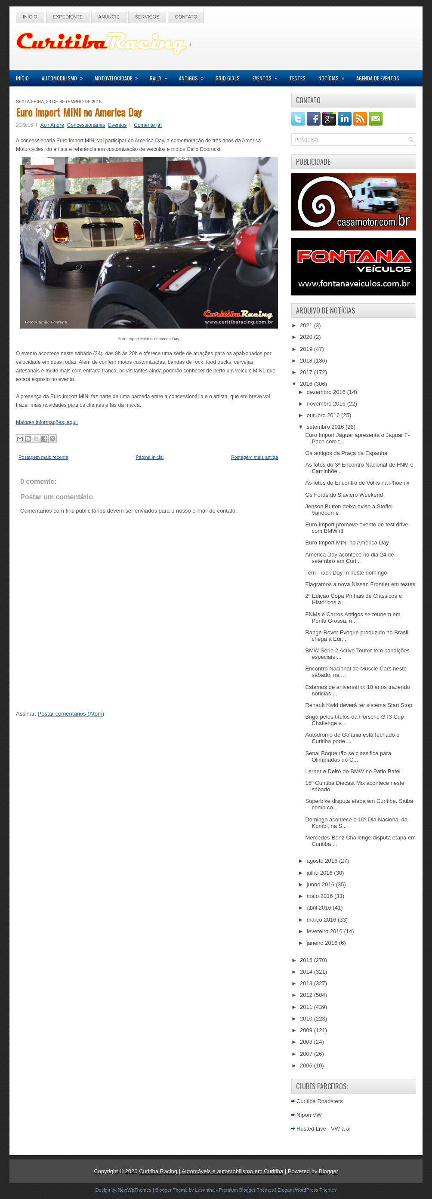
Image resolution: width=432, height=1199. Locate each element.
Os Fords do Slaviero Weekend (344, 495)
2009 (307, 1030)
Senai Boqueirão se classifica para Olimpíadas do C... (348, 756)
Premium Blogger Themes (246, 1190)
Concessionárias (86, 125)
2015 (307, 960)
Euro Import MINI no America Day (79, 112)
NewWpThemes (134, 1190)
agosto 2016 (323, 861)
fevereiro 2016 (325, 931)
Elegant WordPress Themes (307, 1190)
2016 (307, 384)
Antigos (194, 76)
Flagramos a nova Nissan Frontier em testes (360, 584)
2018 (307, 360)
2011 (307, 1007)
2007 (307, 1054)
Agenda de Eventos (377, 78)
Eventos (268, 76)
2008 (307, 1042)
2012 (307, 995)
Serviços (147, 16)
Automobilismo (65, 76)
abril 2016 (320, 907)
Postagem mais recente (43, 457)
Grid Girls (228, 78)
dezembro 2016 (327, 392)
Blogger (328, 1171)
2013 (307, 983)
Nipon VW (309, 1115)
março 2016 (322, 919)
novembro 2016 (327, 403)
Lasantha (205, 1190)
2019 (307, 349)
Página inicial (150, 457)
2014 (307, 971)
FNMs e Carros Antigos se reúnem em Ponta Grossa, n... (352, 617)
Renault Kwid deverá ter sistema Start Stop (358, 705)
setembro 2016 (326, 427)
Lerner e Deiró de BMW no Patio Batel (352, 771)
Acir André (52, 125)
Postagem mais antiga (254, 457)
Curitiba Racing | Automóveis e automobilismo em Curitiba (211, 1171)
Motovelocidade (119, 76)
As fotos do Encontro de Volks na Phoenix (357, 483)
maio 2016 (320, 896)
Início (30, 16)
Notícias (334, 76)
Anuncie (109, 16)
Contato (186, 16)
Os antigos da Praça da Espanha (346, 453)
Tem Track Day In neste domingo (346, 572)
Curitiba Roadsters (319, 1101)
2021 (307, 325)
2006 (307, 1065)
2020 (307, 337)
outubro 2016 (324, 415)
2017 (307, 372)
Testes (297, 78)
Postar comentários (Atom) (71, 713)
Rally (161, 76)
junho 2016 (321, 884)
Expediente (68, 16)
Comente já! (148, 125)
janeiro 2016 (323, 943)
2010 (307, 1018)
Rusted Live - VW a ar (323, 1128)
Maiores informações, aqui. (47, 422)
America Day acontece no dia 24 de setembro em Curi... (349, 557)
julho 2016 (320, 873)
